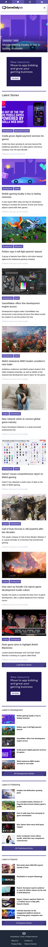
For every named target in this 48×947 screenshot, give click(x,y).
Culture (5, 414)
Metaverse (18, 246)
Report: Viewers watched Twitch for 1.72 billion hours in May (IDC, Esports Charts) (30, 901)
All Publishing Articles (24, 848)
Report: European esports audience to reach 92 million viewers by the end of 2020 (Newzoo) (31, 890)
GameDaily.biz (14, 937)
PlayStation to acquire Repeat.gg (29, 876)
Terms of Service (31, 944)
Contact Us (29, 941)
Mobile (16, 40)
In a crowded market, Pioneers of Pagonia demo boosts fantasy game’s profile (31, 804)
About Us (14, 941)
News (17, 298)
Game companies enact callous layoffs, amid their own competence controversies (30, 838)
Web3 (17, 356)
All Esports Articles (24, 923)
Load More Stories (24, 665)
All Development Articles (24, 774)
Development (7, 40)
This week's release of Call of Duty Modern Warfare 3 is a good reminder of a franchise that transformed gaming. (24, 540)
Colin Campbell (23, 212)
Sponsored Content (22, 131)
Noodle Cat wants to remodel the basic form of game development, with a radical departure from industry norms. (23, 598)
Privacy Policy (16, 944)
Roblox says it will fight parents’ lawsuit (22, 251)
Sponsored (21, 154)
